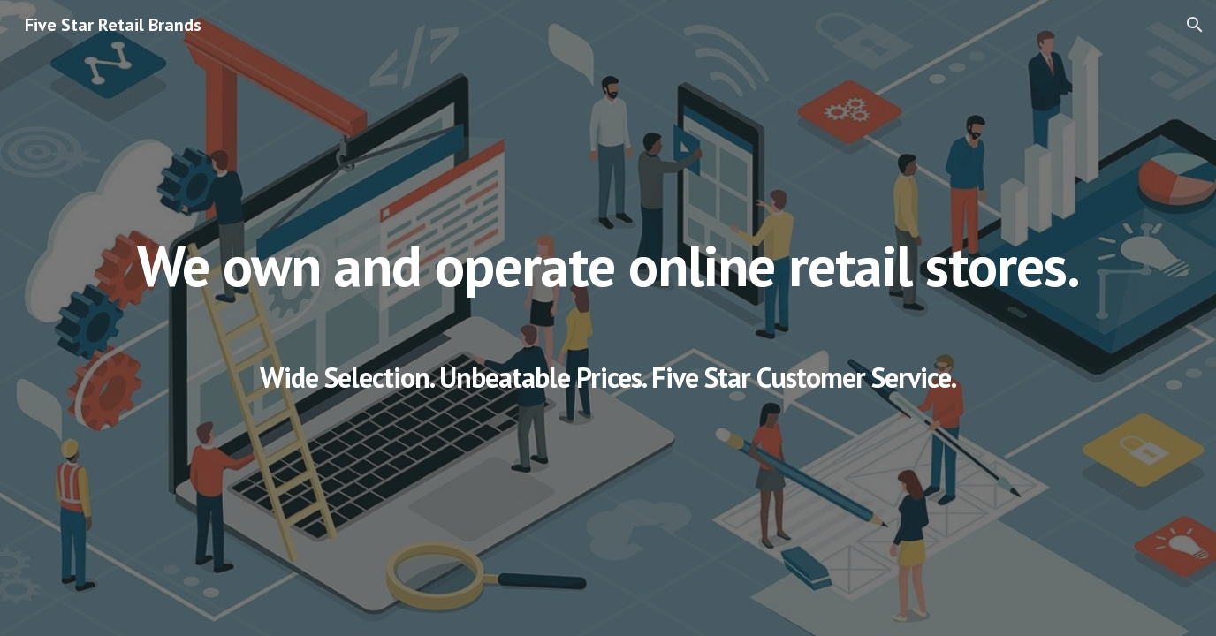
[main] (608, 318)
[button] (1195, 25)
